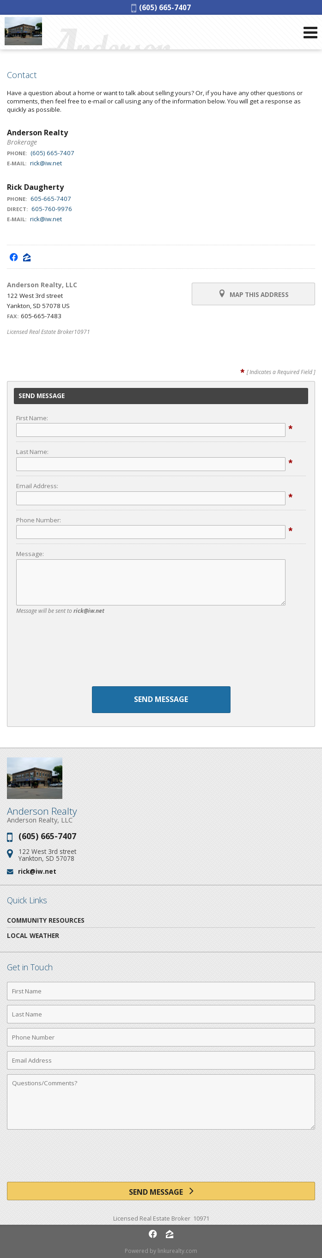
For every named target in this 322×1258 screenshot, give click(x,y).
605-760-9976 (51, 209)
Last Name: (32, 452)
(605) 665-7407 (161, 7)
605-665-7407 (50, 198)
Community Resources (46, 920)
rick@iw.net (46, 163)
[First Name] (161, 991)
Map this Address (253, 294)
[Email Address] (161, 1060)
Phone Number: (38, 520)
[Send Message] (161, 1191)
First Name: (32, 418)
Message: (30, 554)
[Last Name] (161, 1014)
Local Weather (33, 935)
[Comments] (161, 1102)
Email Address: (37, 486)
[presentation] (161, 653)
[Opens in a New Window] (13, 256)
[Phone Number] (161, 1037)
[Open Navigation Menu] (310, 32)
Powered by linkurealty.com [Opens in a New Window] (161, 1251)
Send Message (161, 699)
